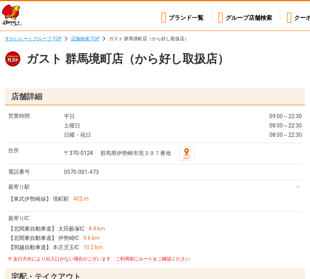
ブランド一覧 (178, 15)
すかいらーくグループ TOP (33, 38)
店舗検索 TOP (85, 38)
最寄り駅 (19, 187)
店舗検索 (245, 15)
